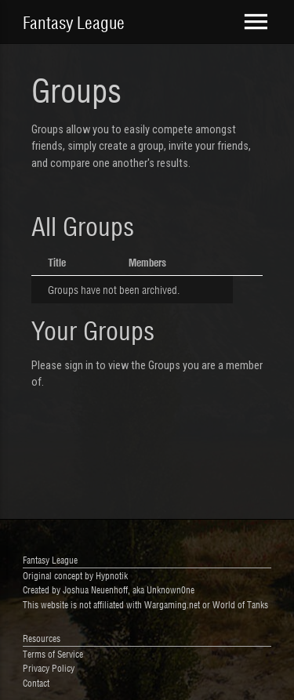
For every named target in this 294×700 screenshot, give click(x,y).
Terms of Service (53, 653)
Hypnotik (112, 575)
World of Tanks (240, 604)
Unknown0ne (170, 589)
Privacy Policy (48, 667)
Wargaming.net (172, 604)
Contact (36, 682)
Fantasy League (74, 22)
